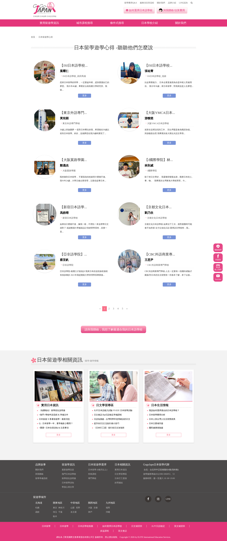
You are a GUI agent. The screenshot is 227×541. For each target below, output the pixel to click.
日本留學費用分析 (157, 415)
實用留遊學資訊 (49, 22)
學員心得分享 (68, 487)
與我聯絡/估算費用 (172, 10)
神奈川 (61, 508)
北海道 (38, 503)
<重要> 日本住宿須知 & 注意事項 (54, 428)
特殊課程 (92, 474)
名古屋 (74, 512)
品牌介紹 (172, 3)
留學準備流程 (41, 478)
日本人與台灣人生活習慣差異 (162, 419)
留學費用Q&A (130, 3)
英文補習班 (179, 526)
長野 (78, 508)
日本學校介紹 (149, 22)
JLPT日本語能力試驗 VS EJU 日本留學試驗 (113, 410)
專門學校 (92, 478)
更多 (84, 95)
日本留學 (46, 526)
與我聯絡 (39, 474)
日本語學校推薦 (85, 526)
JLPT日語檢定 (158, 526)
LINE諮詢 (183, 3)
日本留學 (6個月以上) (97, 470)
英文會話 (122, 531)
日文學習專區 (121, 474)
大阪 (90, 508)
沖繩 (108, 512)
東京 (55, 508)
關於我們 (161, 3)
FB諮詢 (218, 257)
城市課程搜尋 (84, 22)
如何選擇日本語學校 (139, 10)
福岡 (108, 508)
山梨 (73, 508)
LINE (168, 499)
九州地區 (110, 503)
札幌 (37, 508)
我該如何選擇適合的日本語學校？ (164, 410)
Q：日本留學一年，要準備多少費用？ (56, 423)
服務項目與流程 (147, 3)
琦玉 (55, 512)
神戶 (90, 512)
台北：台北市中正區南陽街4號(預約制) (161, 470)
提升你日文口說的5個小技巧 (106, 423)
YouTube (218, 277)
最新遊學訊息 (68, 470)
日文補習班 (136, 526)
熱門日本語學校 (69, 474)
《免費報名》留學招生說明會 (52, 410)
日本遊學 (64, 526)
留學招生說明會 (69, 478)
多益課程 (104, 531)
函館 (37, 512)
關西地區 (92, 503)
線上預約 (218, 267)
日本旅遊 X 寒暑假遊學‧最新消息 (54, 419)
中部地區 (75, 503)
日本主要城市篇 (156, 423)
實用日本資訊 (121, 470)
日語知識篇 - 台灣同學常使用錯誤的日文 (112, 419)
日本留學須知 (68, 483)
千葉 (60, 512)
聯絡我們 (218, 248)
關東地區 (57, 503)
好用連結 (119, 483)
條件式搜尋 (117, 22)
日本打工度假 (121, 478)
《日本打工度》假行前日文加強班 (109, 428)
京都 (96, 508)
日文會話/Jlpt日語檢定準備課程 (108, 415)
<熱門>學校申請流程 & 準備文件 (53, 415)
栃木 (55, 516)
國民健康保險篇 (156, 428)
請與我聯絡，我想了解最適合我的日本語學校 (113, 329)
